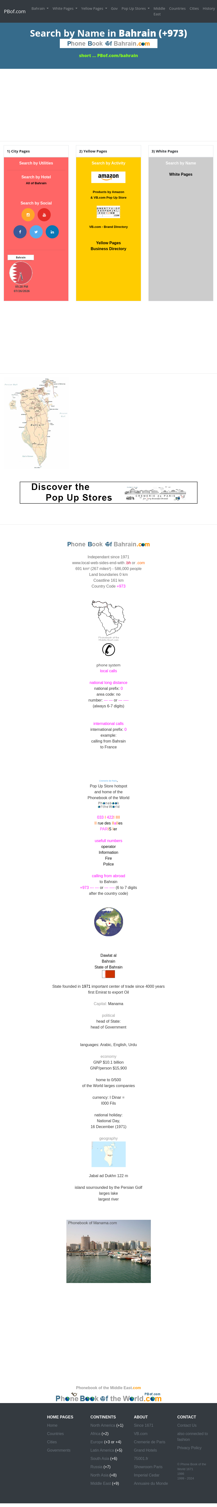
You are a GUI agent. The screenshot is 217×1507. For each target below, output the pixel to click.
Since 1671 (143, 1425)
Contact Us (186, 1425)
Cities (194, 8)
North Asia (100, 1475)
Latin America (102, 1450)
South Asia (100, 1458)
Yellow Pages (92, 8)
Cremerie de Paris (149, 1442)
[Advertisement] (109, 103)
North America (103, 1425)
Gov (114, 8)
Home (52, 1425)
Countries (177, 8)
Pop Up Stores (134, 8)
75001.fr (141, 1458)
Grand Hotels (145, 1450)
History (209, 8)
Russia (97, 1467)
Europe (97, 1442)
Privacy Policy (189, 1448)
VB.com (140, 1434)
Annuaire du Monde (151, 1483)
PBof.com (15, 11)
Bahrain (38, 8)
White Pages (63, 8)
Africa (96, 1434)
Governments (59, 1450)
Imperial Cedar (146, 1475)
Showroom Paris (148, 1467)
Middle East (159, 11)
